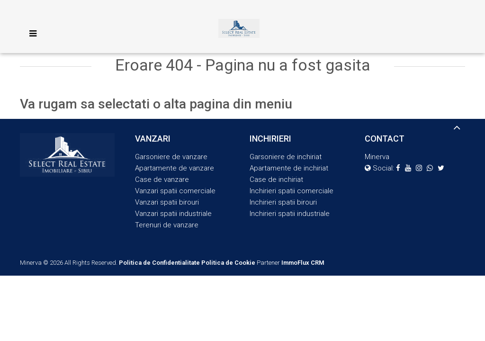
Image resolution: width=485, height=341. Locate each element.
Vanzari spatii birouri (167, 202)
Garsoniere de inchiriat (286, 157)
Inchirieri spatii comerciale (291, 191)
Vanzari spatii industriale (173, 213)
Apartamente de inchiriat (289, 168)
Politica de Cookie (228, 262)
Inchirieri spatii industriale (290, 213)
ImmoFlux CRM (302, 262)
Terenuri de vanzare (166, 225)
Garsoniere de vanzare (171, 157)
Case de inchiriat (276, 179)
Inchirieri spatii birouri (283, 202)
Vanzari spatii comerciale (175, 191)
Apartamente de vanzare (174, 168)
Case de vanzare (162, 179)
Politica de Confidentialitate (159, 262)
